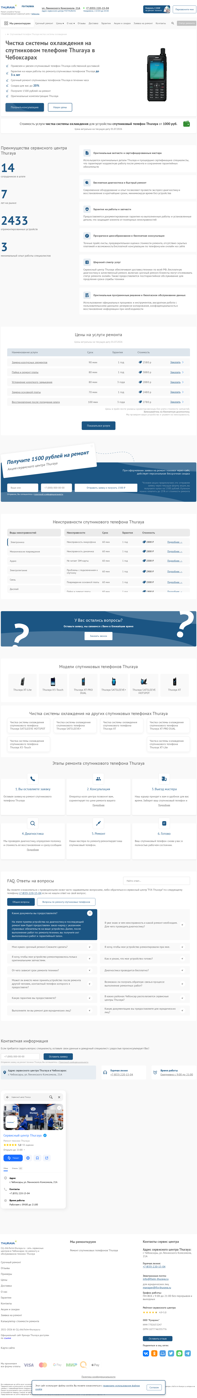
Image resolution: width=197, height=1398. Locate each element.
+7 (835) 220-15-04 (97, 8)
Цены (60, 23)
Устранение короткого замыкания (32, 382)
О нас (71, 23)
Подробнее (98, 805)
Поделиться (146, 1353)
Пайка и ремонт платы (25, 372)
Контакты (161, 23)
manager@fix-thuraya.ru (157, 1287)
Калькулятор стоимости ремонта (20, 1321)
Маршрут (13, 1158)
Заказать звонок (98, 635)
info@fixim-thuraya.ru (156, 1279)
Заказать (177, 362)
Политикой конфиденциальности (74, 1062)
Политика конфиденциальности (99, 1376)
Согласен (154, 1387)
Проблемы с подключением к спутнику (82, 571)
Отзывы (82, 23)
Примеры (6, 1274)
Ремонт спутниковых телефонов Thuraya (94, 1250)
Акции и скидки (122, 23)
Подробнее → (174, 542)
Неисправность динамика (80, 551)
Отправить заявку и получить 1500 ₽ (106, 487)
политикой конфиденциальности (48, 494)
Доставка (93, 23)
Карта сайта (8, 1347)
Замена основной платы (26, 392)
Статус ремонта (187, 23)
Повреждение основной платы (83, 582)
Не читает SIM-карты (78, 560)
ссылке (7, 1338)
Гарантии (106, 23)
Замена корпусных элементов (29, 362)
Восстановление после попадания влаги (36, 402)
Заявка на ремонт (143, 23)
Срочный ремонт (44, 23)
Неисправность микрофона (81, 541)
